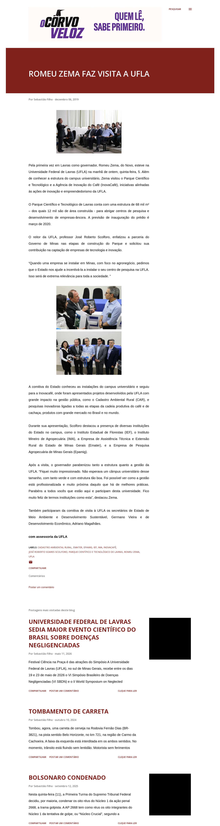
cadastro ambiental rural (55, 547)
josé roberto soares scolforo (48, 551)
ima (100, 547)
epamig (88, 547)
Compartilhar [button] (37, 568)
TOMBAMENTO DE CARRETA (68, 711)
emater (77, 547)
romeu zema (131, 551)
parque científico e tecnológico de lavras (96, 551)
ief (95, 547)
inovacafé (110, 547)
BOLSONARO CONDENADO (67, 777)
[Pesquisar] (175, 9)
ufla (31, 556)
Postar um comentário (41, 587)
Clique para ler (127, 690)
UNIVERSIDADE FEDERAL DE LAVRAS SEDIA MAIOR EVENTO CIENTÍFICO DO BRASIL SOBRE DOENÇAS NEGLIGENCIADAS (82, 633)
